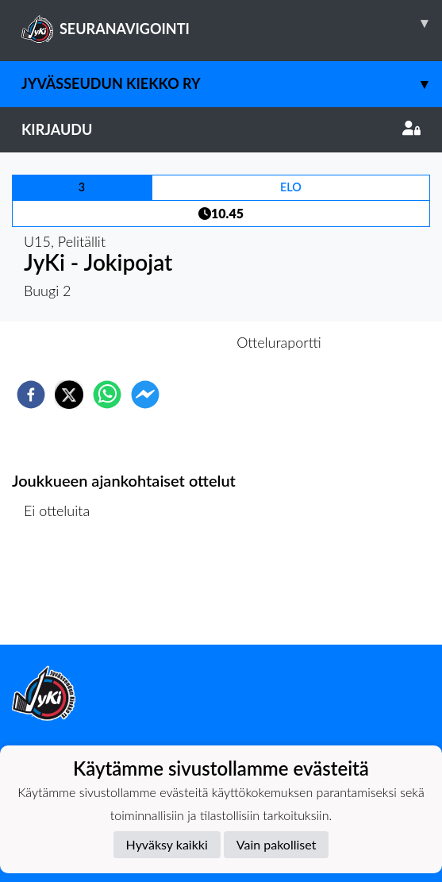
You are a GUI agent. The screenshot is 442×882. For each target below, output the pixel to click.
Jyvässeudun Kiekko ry (231, 83)
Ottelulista (63, 591)
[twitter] (69, 394)
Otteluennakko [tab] (166, 342)
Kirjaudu (221, 129)
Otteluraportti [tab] (278, 342)
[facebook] (31, 394)
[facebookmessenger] (145, 394)
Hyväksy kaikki (167, 844)
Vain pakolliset (276, 844)
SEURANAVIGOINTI (231, 23)
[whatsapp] (107, 394)
